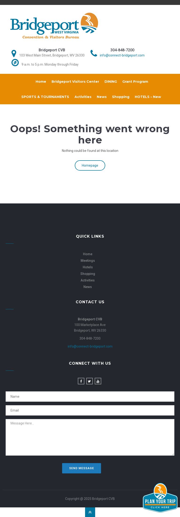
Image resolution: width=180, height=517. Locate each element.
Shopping (120, 97)
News (102, 97)
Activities (83, 97)
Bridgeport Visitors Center (75, 81)
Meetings (88, 260)
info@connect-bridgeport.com (122, 55)
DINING (111, 81)
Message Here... (90, 437)
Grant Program (135, 81)
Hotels (88, 267)
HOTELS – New (148, 97)
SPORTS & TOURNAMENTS (45, 97)
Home (41, 81)
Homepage (90, 165)
